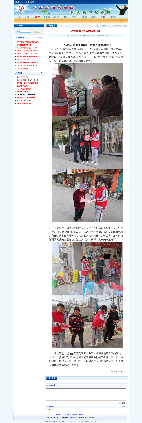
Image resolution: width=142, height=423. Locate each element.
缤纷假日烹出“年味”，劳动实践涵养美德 (28, 54)
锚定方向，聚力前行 (23, 59)
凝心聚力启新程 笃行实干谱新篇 (27, 57)
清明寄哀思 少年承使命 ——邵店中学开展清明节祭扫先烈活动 (28, 48)
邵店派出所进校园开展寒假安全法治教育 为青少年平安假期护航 (28, 62)
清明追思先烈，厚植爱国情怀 (26, 98)
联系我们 (67, 414)
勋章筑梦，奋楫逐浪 (23, 92)
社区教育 (113, 17)
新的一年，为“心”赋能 (24, 101)
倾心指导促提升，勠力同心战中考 (27, 80)
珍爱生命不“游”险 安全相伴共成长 (27, 51)
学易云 (95, 421)
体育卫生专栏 (75, 17)
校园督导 (56, 17)
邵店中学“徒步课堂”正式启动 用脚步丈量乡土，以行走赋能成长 (28, 42)
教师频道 (84, 17)
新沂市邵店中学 (113, 26)
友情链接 (74, 414)
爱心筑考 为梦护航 (22, 77)
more (39, 37)
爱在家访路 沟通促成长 (24, 103)
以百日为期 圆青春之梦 (24, 89)
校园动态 (37, 17)
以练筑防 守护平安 (22, 68)
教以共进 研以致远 (22, 86)
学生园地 (103, 17)
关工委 (66, 17)
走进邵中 (28, 17)
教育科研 (47, 17)
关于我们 (59, 414)
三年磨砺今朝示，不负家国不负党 (27, 83)
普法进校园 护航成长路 (24, 45)
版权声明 (82, 414)
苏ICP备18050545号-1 (74, 417)
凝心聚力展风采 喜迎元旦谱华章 (27, 65)
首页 (18, 17)
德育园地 (94, 17)
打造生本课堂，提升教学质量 (26, 95)
